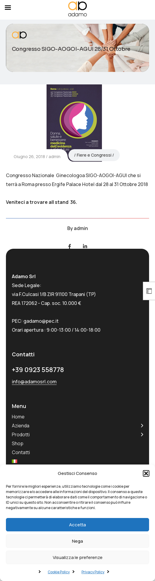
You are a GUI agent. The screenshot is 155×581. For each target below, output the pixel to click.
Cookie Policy (59, 571)
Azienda (20, 425)
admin (54, 156)
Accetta (77, 525)
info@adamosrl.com (34, 381)
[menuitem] (14, 461)
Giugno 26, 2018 (29, 156)
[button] (146, 473)
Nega (77, 541)
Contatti (21, 452)
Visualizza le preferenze (78, 557)
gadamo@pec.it (41, 321)
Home (18, 416)
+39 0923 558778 (38, 369)
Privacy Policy (93, 571)
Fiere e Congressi (94, 155)
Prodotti (21, 434)
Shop (17, 443)
